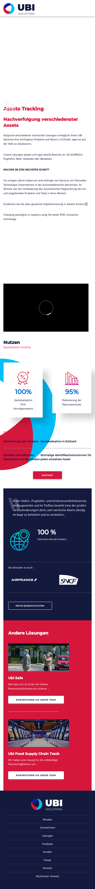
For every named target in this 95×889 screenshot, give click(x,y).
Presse (47, 860)
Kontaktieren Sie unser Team (36, 699)
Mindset (47, 819)
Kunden (47, 851)
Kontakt (47, 475)
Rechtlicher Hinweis (47, 876)
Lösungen (47, 835)
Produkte (47, 843)
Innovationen (47, 827)
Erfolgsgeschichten (30, 605)
